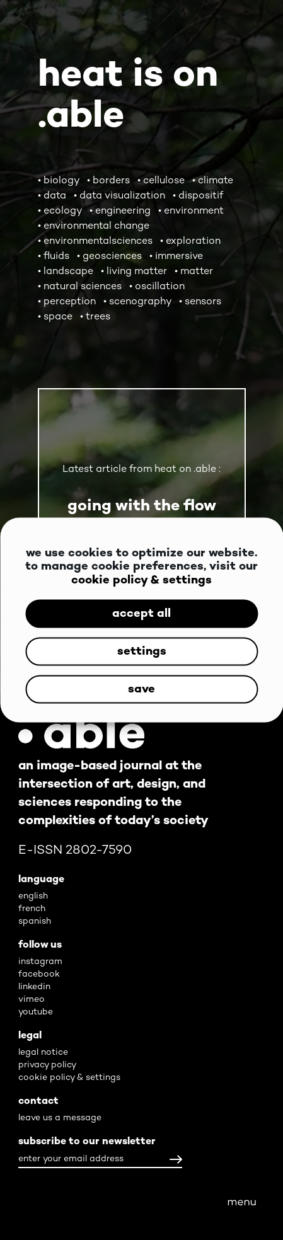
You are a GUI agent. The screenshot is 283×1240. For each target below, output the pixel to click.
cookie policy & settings (141, 580)
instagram (40, 962)
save (141, 689)
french (31, 909)
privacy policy (47, 1065)
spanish (34, 921)
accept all (141, 613)
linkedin (34, 987)
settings (141, 651)
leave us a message (59, 1118)
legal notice (43, 1052)
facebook (39, 974)
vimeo (31, 999)
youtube (35, 1012)
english (33, 896)
